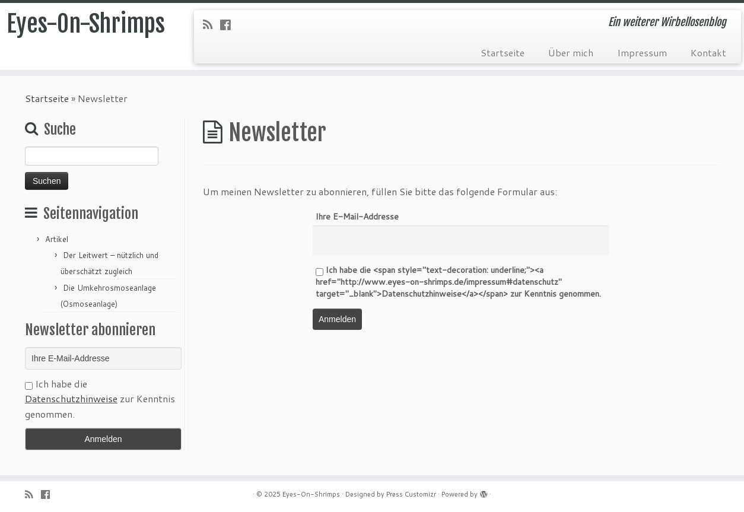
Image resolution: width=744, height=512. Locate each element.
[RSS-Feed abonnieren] (211, 24)
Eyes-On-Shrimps (86, 23)
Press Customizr (411, 494)
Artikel (56, 239)
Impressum (642, 52)
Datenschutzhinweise (71, 398)
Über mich (570, 52)
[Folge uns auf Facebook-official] (229, 24)
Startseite (502, 52)
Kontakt (708, 52)
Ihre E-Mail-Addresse (357, 216)
